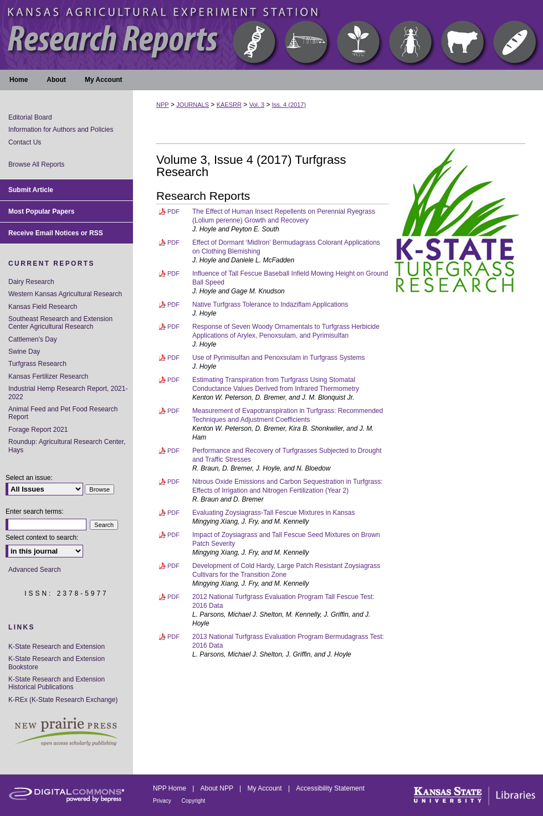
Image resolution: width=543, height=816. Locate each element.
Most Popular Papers (41, 211)
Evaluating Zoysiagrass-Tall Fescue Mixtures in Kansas (273, 513)
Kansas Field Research (42, 307)
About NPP (218, 788)
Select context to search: (42, 537)
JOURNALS (192, 104)
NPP (162, 104)
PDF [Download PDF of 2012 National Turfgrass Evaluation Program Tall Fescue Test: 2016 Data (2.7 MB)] (173, 596)
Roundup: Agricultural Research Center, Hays (66, 445)
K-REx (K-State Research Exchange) (62, 700)
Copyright (194, 801)
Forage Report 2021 (38, 429)
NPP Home (170, 788)
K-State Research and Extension (56, 646)
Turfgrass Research (37, 364)
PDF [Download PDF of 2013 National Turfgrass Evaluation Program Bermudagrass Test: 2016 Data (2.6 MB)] (173, 636)
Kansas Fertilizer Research (48, 376)
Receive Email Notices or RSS (55, 233)
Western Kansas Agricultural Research (65, 294)
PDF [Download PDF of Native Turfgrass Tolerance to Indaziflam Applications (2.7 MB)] (173, 304)
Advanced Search (34, 570)
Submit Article (30, 190)
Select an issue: (29, 478)
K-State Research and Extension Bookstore (56, 662)
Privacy (163, 801)
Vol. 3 (257, 104)
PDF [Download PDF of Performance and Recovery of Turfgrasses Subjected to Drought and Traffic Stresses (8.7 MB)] (173, 450)
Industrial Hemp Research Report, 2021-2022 (67, 392)
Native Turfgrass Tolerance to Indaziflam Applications (270, 304)
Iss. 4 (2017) (289, 104)
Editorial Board (30, 117)
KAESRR (229, 104)
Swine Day (24, 351)
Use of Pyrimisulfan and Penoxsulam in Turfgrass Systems (278, 357)
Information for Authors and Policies (60, 129)
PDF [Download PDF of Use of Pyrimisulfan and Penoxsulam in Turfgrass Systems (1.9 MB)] (173, 357)
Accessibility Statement (330, 788)
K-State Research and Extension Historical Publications (56, 683)
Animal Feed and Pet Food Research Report (62, 413)
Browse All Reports (36, 164)
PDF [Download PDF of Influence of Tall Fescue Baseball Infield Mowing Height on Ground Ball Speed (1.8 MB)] (173, 273)
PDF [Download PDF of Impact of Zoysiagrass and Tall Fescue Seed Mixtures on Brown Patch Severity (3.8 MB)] (173, 534)
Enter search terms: (35, 511)
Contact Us (24, 142)
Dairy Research (31, 282)
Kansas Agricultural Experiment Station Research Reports (271, 35)
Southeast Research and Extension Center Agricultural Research (60, 322)
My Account (266, 788)
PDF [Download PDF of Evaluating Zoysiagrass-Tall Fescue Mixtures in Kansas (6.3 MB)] (173, 512)
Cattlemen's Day (32, 339)
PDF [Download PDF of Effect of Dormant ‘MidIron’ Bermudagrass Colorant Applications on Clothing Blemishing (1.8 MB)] (173, 242)
